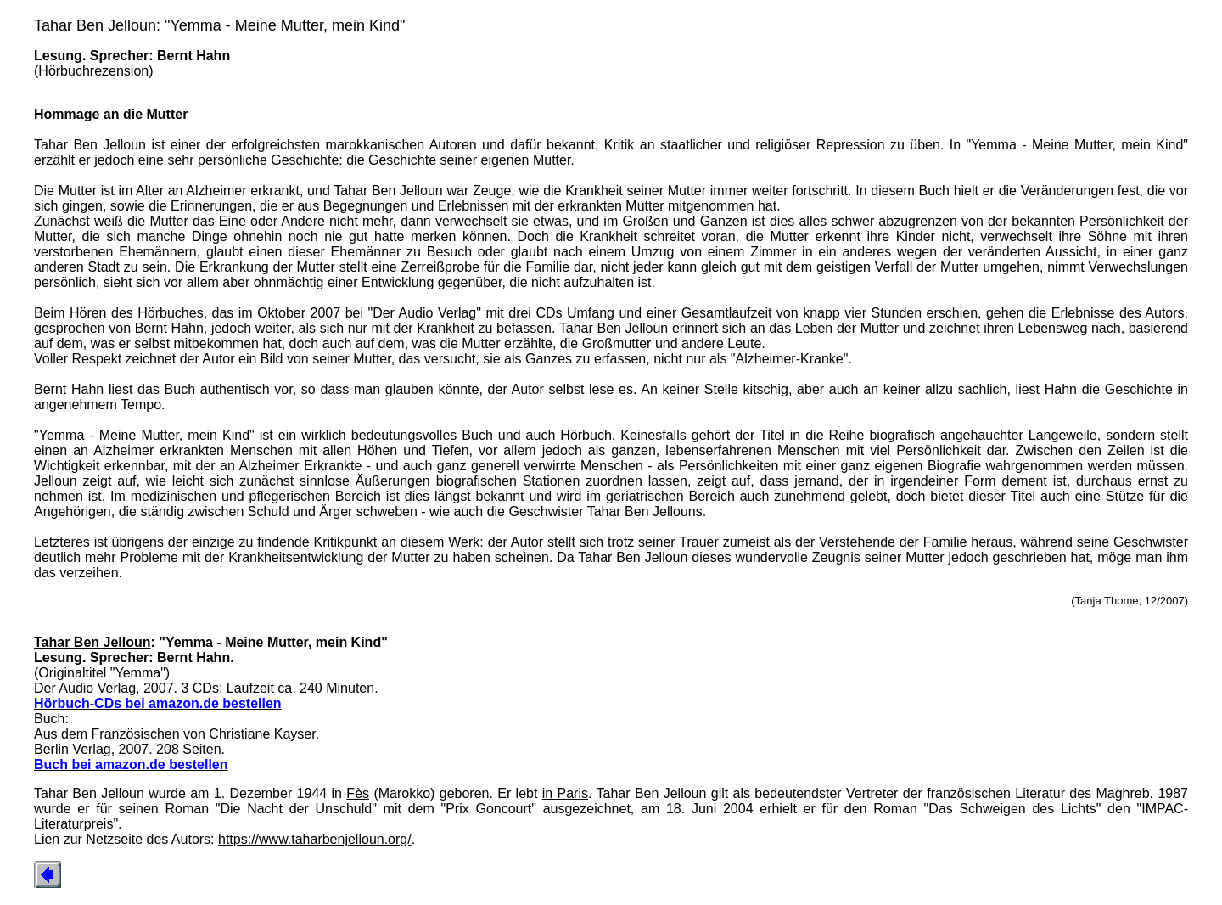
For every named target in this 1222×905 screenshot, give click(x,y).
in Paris (565, 793)
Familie (945, 542)
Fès (357, 793)
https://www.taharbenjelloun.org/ (315, 839)
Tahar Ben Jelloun (92, 642)
